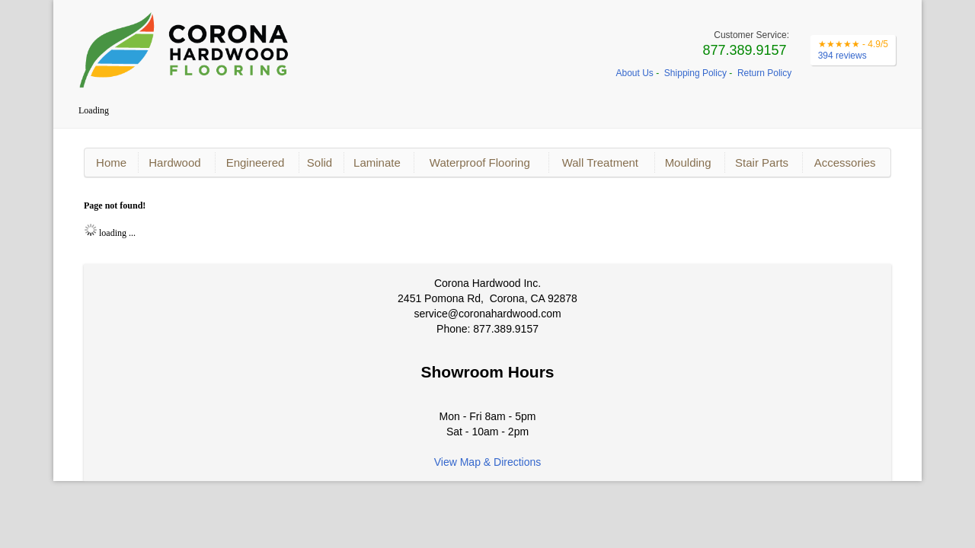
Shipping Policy (695, 73)
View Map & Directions (488, 462)
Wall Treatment (600, 162)
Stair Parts (761, 162)
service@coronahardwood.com (487, 313)
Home (111, 162)
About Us (635, 73)
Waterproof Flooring (480, 162)
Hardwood (174, 162)
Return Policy (764, 73)
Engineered (255, 162)
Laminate (377, 162)
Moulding (688, 162)
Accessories (845, 162)
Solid (319, 162)
